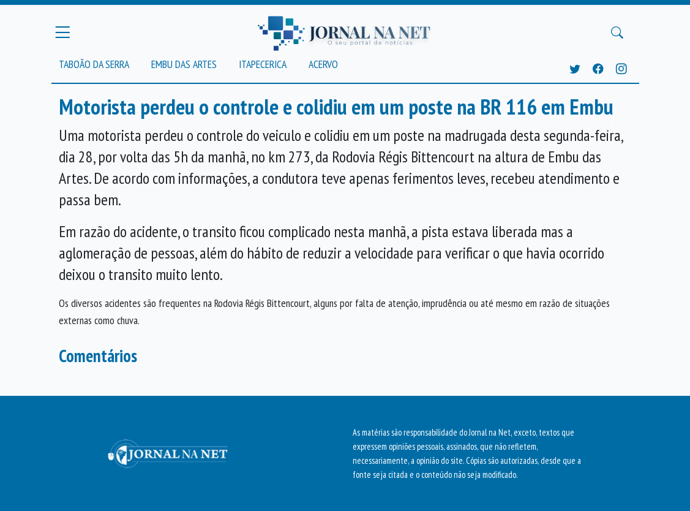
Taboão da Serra (94, 64)
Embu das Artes (184, 64)
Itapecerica (263, 64)
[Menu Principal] (62, 32)
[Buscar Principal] (617, 32)
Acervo (323, 64)
